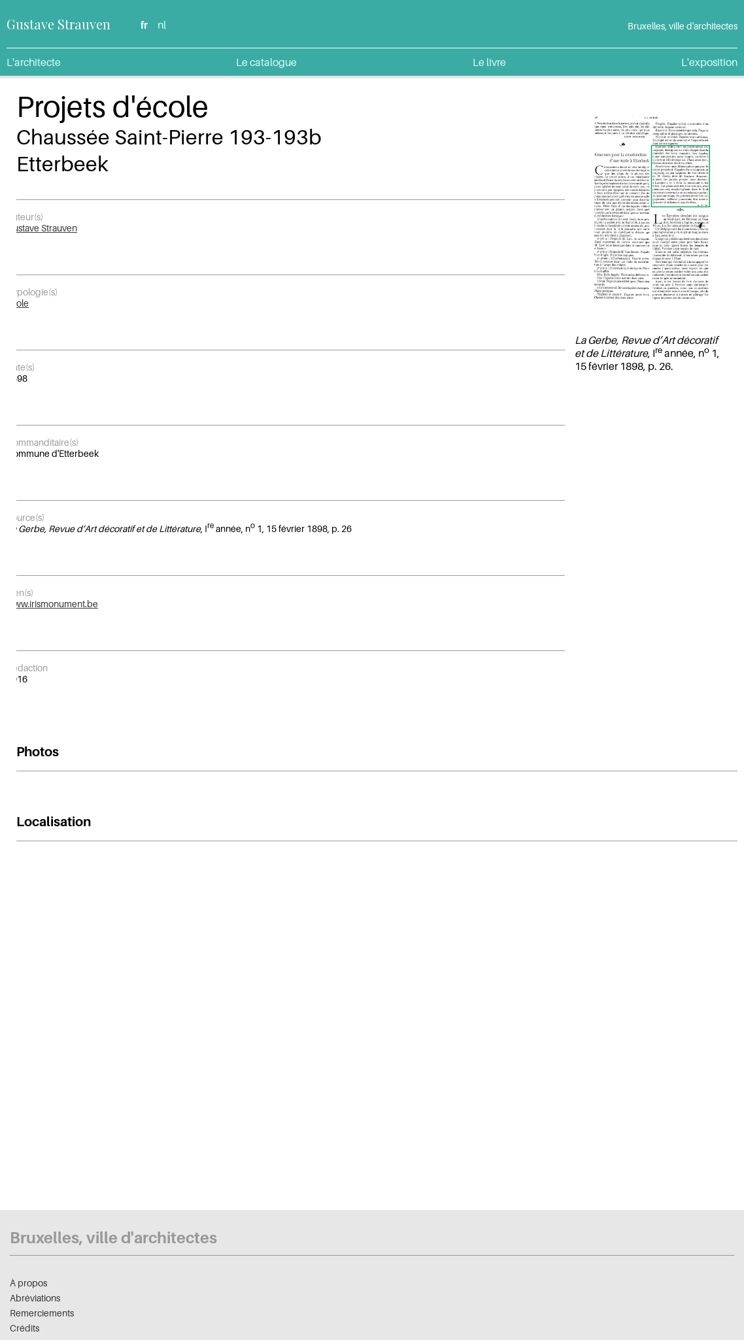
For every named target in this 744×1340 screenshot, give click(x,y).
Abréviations (35, 1297)
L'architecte (34, 62)
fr (144, 24)
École (18, 303)
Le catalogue (266, 62)
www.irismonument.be (52, 603)
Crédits (24, 1327)
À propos (28, 1282)
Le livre (489, 62)
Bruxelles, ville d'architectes (113, 1237)
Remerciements (42, 1312)
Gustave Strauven (58, 24)
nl (162, 24)
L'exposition (709, 62)
